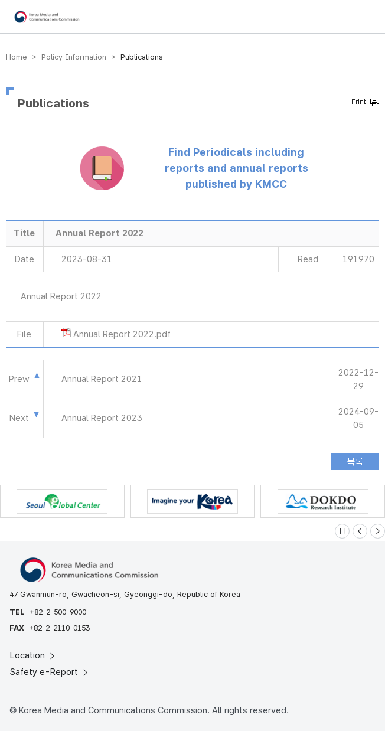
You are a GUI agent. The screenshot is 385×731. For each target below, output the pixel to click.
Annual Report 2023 (101, 418)
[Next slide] (377, 531)
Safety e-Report (50, 672)
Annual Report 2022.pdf (122, 334)
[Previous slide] (360, 531)
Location (33, 655)
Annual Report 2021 (101, 379)
